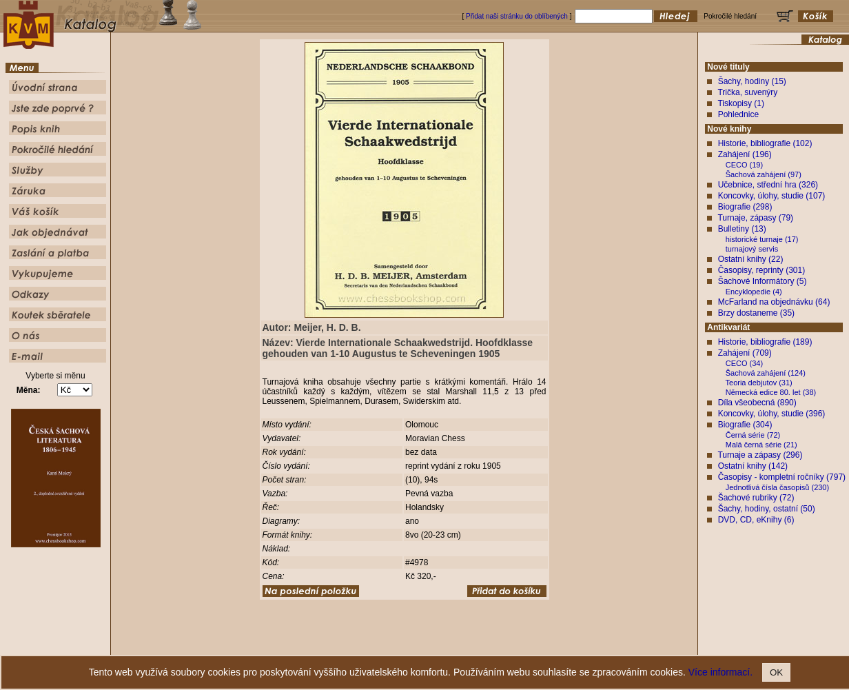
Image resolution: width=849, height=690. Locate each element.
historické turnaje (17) (762, 239)
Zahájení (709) (745, 353)
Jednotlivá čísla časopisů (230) (777, 487)
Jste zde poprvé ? (366, 645)
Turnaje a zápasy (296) (759, 455)
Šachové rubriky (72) (756, 498)
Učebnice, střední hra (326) (768, 185)
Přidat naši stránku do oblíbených (517, 16)
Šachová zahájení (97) (763, 174)
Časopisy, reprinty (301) (762, 270)
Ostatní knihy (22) (751, 259)
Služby (508, 645)
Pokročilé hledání (464, 645)
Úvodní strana (311, 645)
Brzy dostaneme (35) (756, 313)
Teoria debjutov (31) (759, 382)
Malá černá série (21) (761, 444)
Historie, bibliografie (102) (765, 143)
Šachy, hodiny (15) (752, 81)
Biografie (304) (745, 424)
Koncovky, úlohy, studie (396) (772, 413)
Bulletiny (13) (742, 229)
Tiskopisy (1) (740, 103)
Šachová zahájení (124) (766, 373)
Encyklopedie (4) (754, 291)
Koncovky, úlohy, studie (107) (772, 196)
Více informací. (720, 672)
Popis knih (416, 645)
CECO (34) (744, 363)
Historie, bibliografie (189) (765, 342)
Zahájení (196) (745, 154)
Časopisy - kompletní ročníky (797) (782, 477)
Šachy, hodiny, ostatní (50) (766, 509)
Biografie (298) (745, 207)
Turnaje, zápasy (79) (755, 218)
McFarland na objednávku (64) (774, 302)
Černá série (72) (753, 435)
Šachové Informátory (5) (762, 281)
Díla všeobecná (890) (757, 402)
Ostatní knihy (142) (753, 466)
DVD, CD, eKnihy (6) (756, 520)
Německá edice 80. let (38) (771, 392)
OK (776, 672)
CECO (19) (744, 165)
